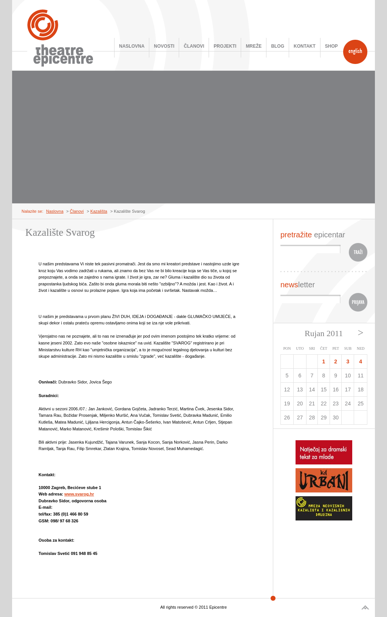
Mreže (254, 46)
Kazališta (98, 211)
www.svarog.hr (79, 494)
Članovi (194, 46)
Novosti (164, 46)
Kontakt (305, 46)
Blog (277, 46)
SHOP (331, 46)
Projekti (225, 46)
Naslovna (131, 46)
